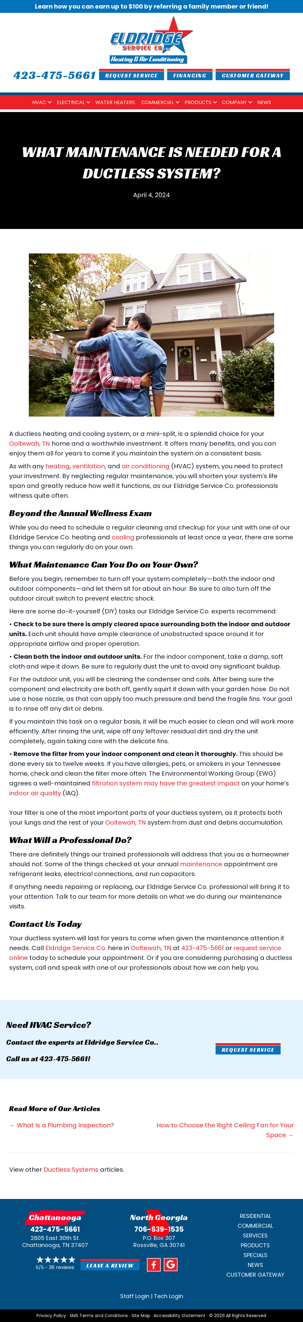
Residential (255, 1216)
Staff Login (134, 1296)
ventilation (88, 466)
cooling (123, 537)
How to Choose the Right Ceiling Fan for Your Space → (225, 1130)
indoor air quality (35, 793)
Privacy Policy (51, 1316)
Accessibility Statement (179, 1316)
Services (255, 1235)
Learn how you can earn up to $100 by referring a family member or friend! (151, 6)
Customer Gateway (255, 1275)
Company (234, 102)
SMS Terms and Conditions (99, 1316)
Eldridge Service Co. (75, 948)
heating (57, 466)
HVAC (39, 102)
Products (198, 102)
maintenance (201, 864)
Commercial (157, 102)
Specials (255, 1255)
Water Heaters (115, 102)
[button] (49, 102)
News (264, 102)
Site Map (141, 1316)
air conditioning (146, 466)
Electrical (71, 102)
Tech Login (168, 1296)
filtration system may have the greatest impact (166, 783)
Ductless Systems (71, 1169)
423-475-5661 (202, 948)
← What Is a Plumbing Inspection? (61, 1125)
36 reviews (61, 1267)
